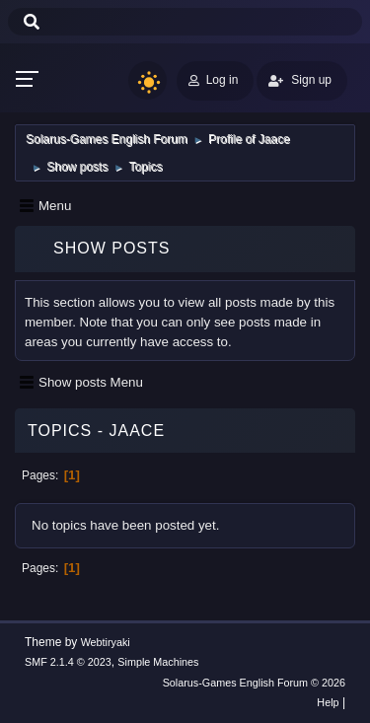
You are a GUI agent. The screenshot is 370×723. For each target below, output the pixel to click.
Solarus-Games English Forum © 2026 (254, 682)
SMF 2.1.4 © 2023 (68, 662)
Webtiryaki (105, 642)
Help (327, 702)
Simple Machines (157, 662)
